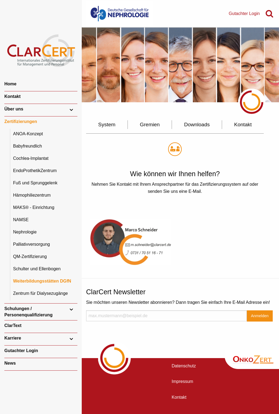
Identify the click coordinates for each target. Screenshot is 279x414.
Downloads (197, 124)
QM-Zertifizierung (30, 256)
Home (10, 84)
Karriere (12, 338)
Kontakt (12, 96)
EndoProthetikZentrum (35, 170)
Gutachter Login (21, 350)
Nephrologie (25, 232)
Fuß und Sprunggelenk (35, 183)
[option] (180, 64)
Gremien (150, 124)
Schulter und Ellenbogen (36, 268)
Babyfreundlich (27, 146)
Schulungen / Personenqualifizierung (28, 311)
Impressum (182, 381)
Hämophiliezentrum (32, 195)
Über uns (13, 109)
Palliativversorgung (31, 244)
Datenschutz (184, 366)
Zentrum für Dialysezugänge (40, 293)
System (106, 124)
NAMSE (21, 219)
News (10, 363)
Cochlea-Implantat (30, 158)
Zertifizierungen (20, 121)
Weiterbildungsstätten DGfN (42, 281)
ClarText (13, 325)
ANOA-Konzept (28, 133)
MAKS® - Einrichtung (33, 207)
